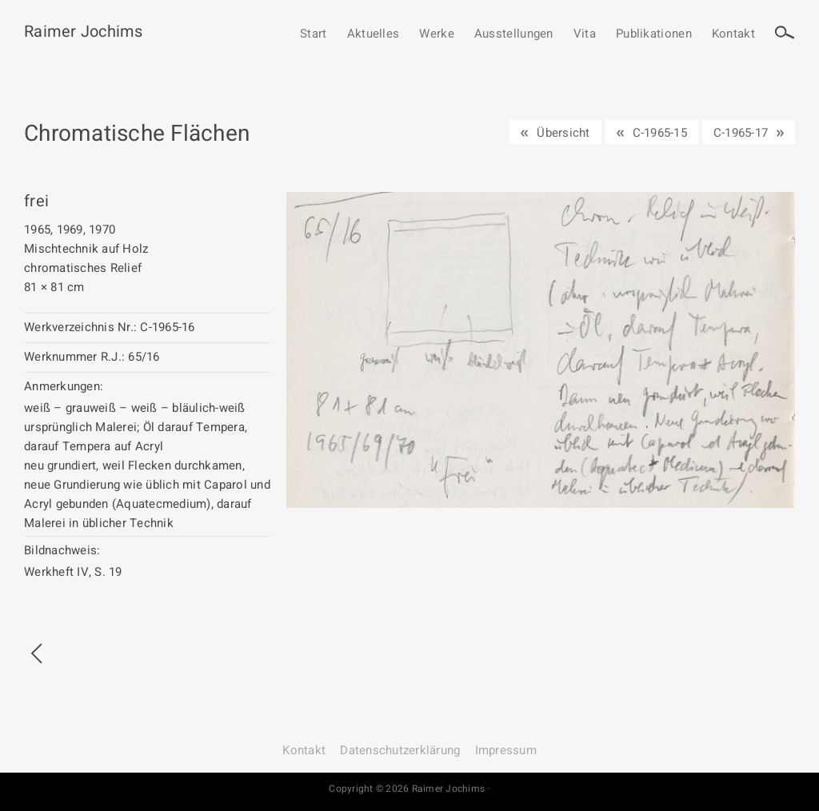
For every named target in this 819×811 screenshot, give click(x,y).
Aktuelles (373, 34)
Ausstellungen (513, 34)
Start (313, 34)
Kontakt (733, 34)
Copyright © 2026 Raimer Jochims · (409, 788)
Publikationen (654, 34)
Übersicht (563, 133)
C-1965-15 (660, 133)
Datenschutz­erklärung (400, 750)
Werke (436, 34)
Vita (584, 34)
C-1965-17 (740, 133)
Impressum (506, 750)
